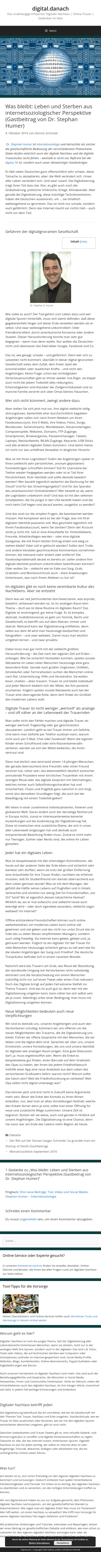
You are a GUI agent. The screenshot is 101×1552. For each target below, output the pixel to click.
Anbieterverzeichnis (30, 1265)
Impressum (26, 1549)
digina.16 (11, 162)
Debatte (15, 1135)
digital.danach (50, 8)
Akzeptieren (63, 1543)
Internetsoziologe (48, 144)
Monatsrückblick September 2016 (33, 1151)
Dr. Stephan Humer (19, 144)
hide (83, 241)
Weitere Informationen (39, 1543)
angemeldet (28, 1219)
